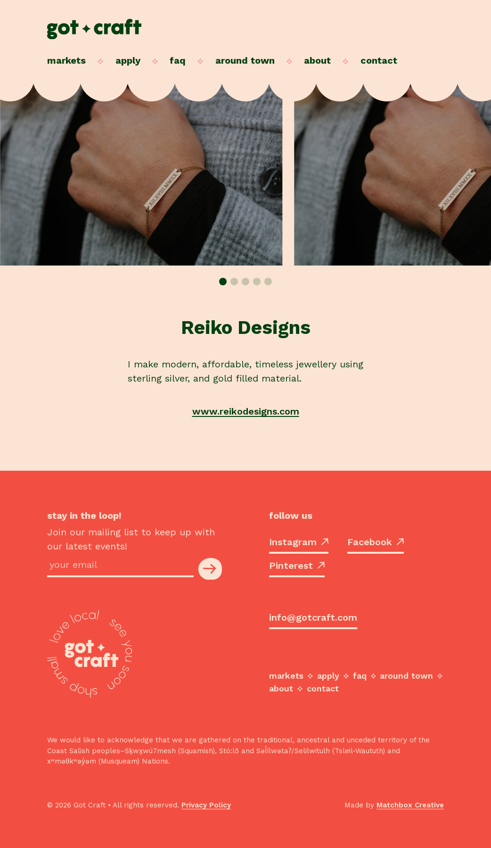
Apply (127, 60)
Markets (66, 60)
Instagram (298, 542)
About (317, 60)
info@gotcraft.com (313, 617)
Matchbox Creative (410, 805)
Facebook (375, 542)
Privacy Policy (206, 805)
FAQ (178, 60)
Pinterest (297, 565)
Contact (378, 60)
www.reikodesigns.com (245, 411)
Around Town (245, 60)
